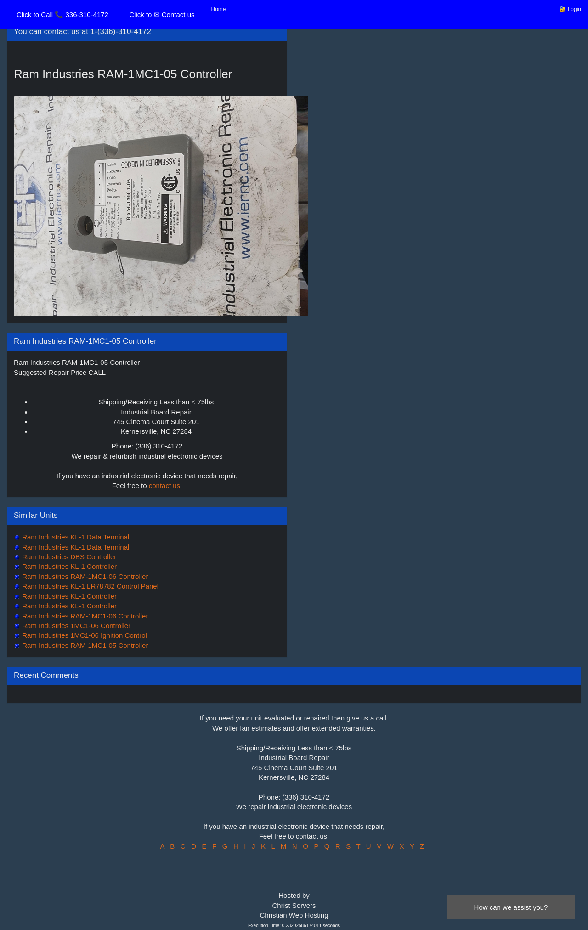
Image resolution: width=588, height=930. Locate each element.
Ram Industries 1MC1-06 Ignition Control (83, 635)
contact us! (165, 485)
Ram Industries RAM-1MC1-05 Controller (84, 645)
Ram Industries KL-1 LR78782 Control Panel (89, 586)
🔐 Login (570, 9)
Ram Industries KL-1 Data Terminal (74, 537)
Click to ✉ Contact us (161, 14)
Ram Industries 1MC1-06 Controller (75, 625)
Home (218, 9)
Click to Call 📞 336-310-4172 (62, 14)
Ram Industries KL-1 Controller (68, 566)
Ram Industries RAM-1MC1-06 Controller (84, 576)
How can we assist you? (511, 907)
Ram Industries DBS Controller (68, 557)
